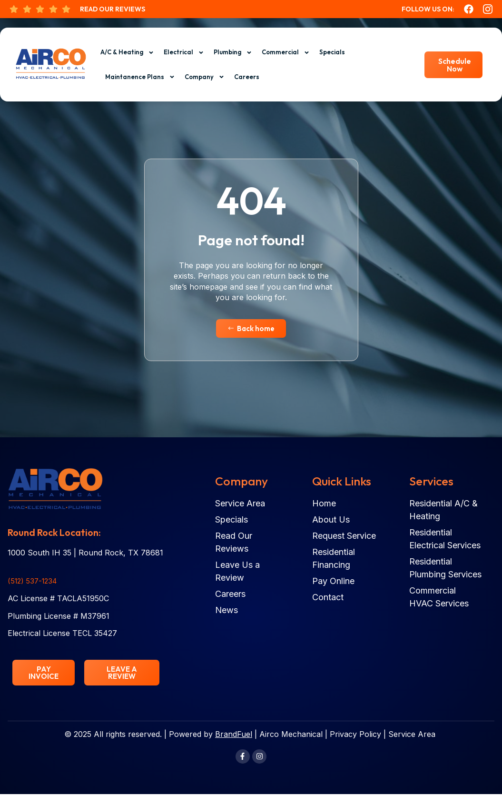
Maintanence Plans (140, 77)
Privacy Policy (355, 735)
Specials (332, 52)
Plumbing (233, 52)
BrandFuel (233, 735)
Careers (246, 77)
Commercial (286, 52)
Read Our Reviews (112, 9)
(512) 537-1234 (34, 581)
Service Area (411, 735)
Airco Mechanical (291, 735)
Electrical (184, 52)
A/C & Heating (127, 52)
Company (205, 77)
